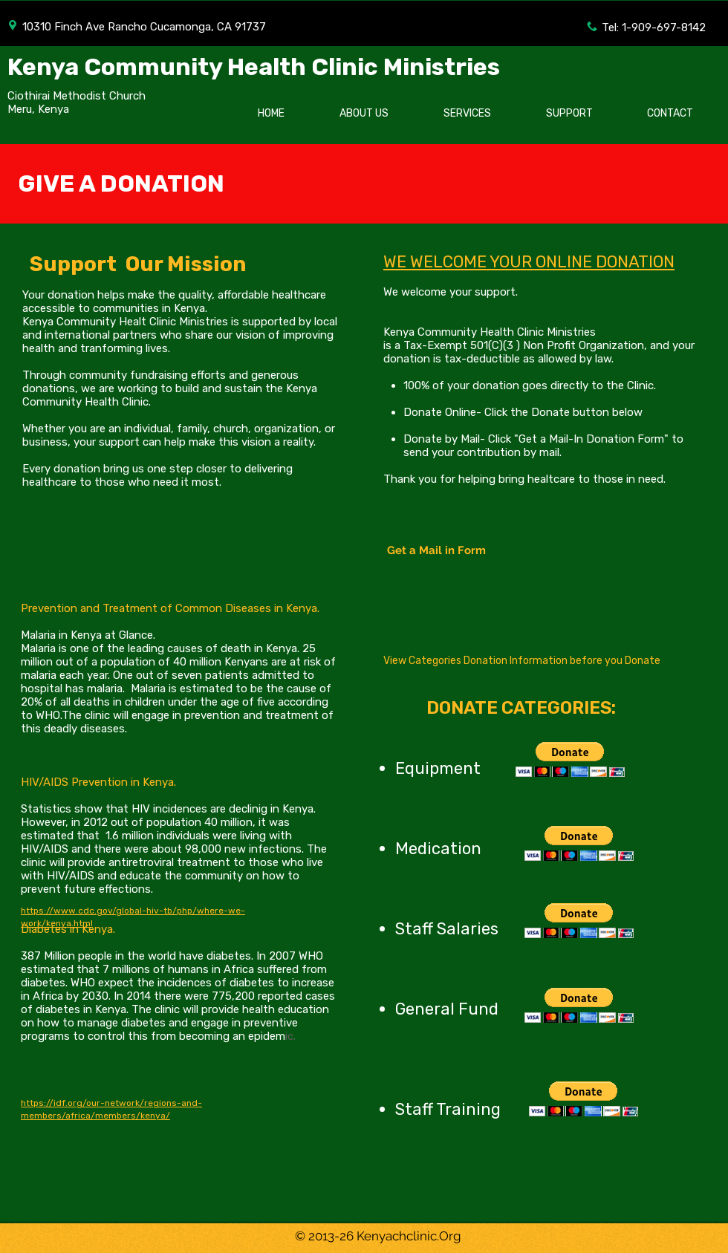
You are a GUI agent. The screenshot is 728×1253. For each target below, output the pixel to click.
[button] (570, 759)
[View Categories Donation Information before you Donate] (521, 661)
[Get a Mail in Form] (436, 550)
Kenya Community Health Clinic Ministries (253, 67)
